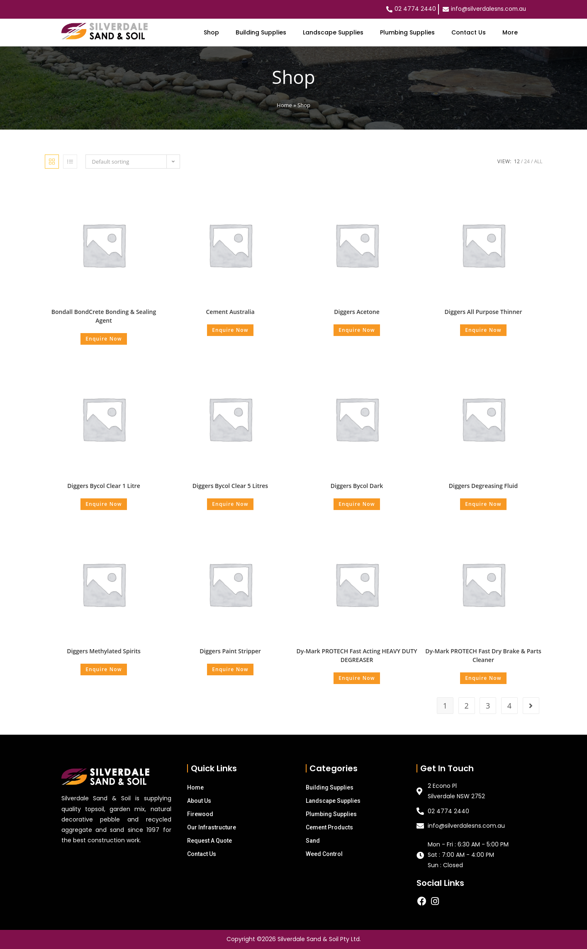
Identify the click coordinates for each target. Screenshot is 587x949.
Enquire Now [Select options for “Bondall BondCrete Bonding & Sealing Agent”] (103, 338)
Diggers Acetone (357, 312)
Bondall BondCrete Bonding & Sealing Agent (103, 316)
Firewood (200, 814)
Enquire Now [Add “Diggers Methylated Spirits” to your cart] (103, 669)
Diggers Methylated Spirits (104, 651)
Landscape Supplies (333, 32)
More (510, 32)
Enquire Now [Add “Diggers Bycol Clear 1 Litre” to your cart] (103, 504)
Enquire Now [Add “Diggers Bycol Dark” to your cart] (357, 504)
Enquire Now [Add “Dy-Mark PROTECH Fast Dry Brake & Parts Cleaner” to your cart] (483, 678)
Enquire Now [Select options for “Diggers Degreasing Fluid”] (483, 504)
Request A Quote (209, 840)
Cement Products (329, 827)
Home (284, 105)
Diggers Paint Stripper (230, 651)
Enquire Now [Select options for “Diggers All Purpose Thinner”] (483, 329)
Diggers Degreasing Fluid (483, 486)
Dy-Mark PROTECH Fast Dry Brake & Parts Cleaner (483, 655)
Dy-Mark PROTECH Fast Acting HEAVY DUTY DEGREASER (357, 655)
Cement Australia (230, 312)
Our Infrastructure (211, 827)
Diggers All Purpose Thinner (483, 312)
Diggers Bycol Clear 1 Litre (103, 486)
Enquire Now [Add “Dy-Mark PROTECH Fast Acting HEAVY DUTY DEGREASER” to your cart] (357, 678)
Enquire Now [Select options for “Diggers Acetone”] (357, 329)
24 (527, 161)
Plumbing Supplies (407, 32)
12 (517, 161)
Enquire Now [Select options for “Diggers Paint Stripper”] (230, 669)
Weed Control (324, 854)
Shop (211, 32)
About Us (199, 800)
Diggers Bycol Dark (357, 486)
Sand (313, 840)
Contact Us (468, 32)
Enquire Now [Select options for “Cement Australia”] (230, 329)
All (538, 161)
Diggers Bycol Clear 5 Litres (230, 486)
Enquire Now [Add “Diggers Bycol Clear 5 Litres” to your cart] (230, 504)
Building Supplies (261, 32)
